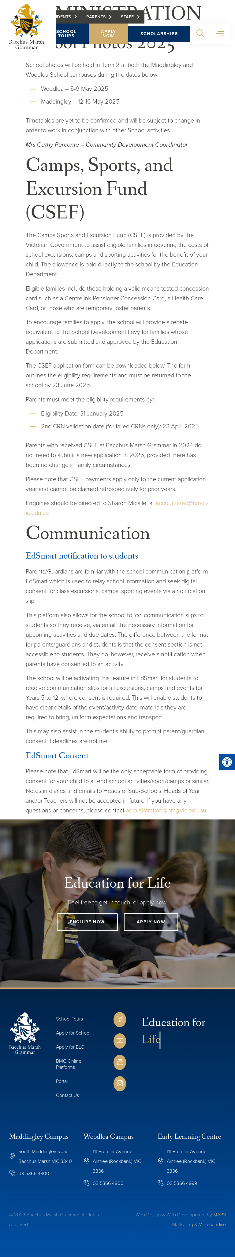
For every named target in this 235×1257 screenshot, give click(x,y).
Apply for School (73, 1032)
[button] (202, 35)
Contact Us (67, 1095)
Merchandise (212, 1224)
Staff (129, 18)
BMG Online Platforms (68, 1064)
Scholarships (161, 35)
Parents (98, 18)
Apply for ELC (70, 1046)
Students (61, 18)
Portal (62, 1081)
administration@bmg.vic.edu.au (166, 810)
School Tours (68, 35)
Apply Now (110, 35)
